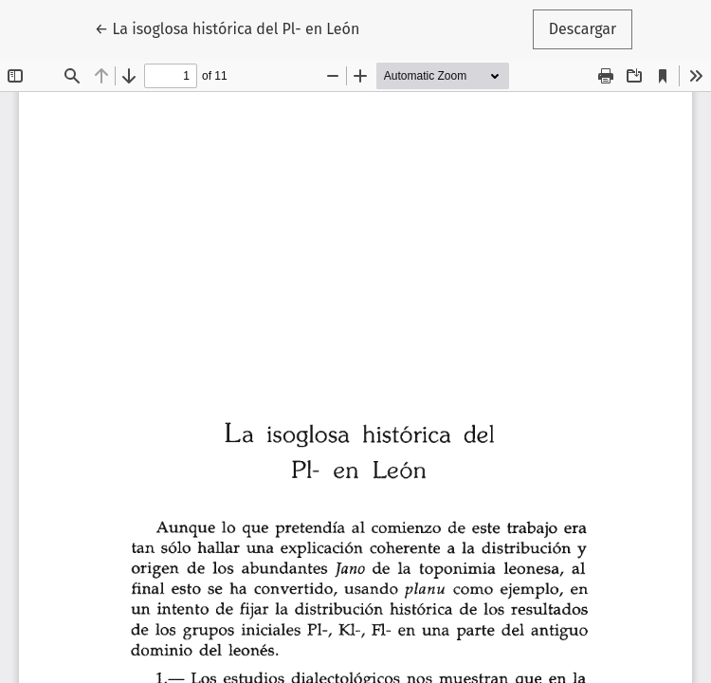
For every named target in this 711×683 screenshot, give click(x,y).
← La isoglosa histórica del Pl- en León (227, 27)
